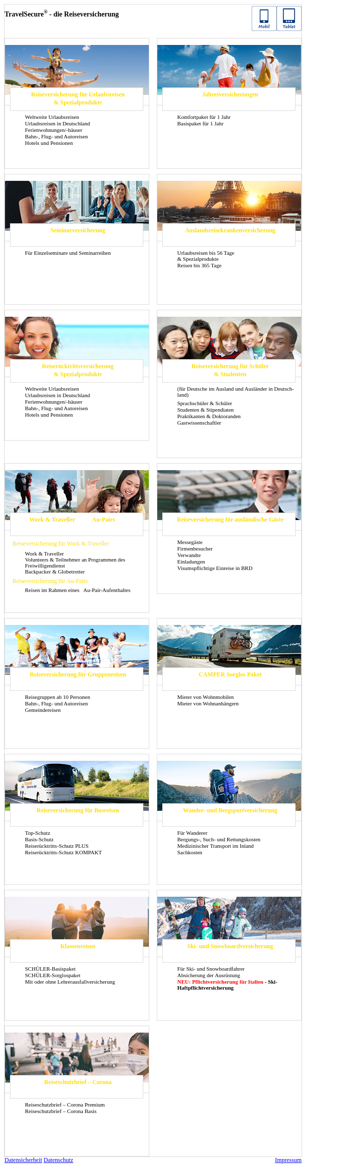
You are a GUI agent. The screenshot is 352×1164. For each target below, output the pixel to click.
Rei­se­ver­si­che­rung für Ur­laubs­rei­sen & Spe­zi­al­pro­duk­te (78, 98)
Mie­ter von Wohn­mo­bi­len (205, 697)
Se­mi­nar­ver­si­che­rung (77, 230)
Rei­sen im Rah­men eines (53, 590)
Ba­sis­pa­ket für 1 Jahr (200, 123)
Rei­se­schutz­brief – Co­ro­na (77, 1082)
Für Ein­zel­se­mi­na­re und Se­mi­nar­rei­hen (68, 253)
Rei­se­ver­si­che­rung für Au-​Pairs (50, 581)
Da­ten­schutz (58, 1160)
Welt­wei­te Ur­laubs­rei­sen (52, 117)
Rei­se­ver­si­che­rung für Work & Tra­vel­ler (60, 543)
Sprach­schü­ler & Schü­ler (204, 403)
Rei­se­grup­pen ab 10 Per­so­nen (57, 697)
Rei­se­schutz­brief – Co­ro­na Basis (60, 1111)
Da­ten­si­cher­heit (23, 1160)
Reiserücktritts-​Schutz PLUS (56, 846)
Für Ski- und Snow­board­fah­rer (211, 969)
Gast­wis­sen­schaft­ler (199, 423)
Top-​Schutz (37, 833)
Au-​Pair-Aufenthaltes (106, 590)
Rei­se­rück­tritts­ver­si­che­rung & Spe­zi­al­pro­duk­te (77, 370)
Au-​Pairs (103, 519)
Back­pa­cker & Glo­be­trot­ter (55, 572)
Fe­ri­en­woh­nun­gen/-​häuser (53, 130)
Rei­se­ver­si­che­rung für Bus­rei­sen (77, 810)
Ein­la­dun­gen (191, 562)
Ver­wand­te (189, 555)
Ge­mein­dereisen (42, 710)
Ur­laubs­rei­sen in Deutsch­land (57, 123)
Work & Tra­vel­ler (52, 519)
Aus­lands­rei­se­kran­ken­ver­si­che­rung (230, 230)
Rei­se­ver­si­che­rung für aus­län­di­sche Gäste (230, 519)
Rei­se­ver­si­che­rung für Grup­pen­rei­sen (78, 674)
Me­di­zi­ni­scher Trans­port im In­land (215, 846)
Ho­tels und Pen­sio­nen (49, 143)
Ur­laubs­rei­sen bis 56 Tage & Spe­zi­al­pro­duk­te (205, 256)
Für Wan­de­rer (192, 833)
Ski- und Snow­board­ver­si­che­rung (230, 946)
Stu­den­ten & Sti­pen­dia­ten (205, 410)
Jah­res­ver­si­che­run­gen (230, 94)
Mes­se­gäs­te (190, 542)
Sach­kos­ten (189, 852)
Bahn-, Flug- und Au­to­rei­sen (56, 136)
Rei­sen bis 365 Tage (199, 265)
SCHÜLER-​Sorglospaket (52, 975)
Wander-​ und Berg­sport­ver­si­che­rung (230, 810)
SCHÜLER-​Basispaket (50, 969)
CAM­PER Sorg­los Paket (230, 674)
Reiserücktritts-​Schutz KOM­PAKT (63, 852)
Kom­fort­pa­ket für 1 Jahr (204, 117)
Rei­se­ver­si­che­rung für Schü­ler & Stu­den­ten (230, 370)
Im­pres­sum (288, 1160)
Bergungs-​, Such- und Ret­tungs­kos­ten (219, 839)
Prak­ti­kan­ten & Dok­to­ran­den (209, 416)
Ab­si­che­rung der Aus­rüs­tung (208, 975)
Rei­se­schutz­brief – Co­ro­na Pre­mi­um (65, 1105)
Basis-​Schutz (39, 839)
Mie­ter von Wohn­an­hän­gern (208, 703)
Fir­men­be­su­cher (195, 549)
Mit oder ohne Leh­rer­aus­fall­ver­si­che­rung (70, 982)
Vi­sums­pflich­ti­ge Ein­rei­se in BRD (215, 568)
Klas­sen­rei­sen (77, 946)
